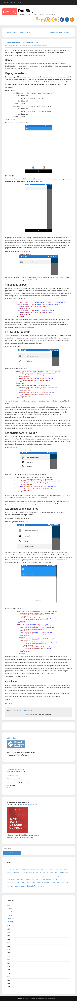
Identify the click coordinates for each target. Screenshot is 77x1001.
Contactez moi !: (12, 788)
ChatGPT (51, 869)
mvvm (24, 876)
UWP (61, 879)
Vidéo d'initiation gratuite (14, 779)
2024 (8, 929)
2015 (8, 960)
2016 (8, 956)
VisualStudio (10, 882)
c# (46, 869)
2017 (8, 953)
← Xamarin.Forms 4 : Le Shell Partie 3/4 (17, 32)
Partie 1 (12, 63)
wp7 (67, 882)
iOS (40, 45)
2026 (38, 914)
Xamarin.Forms (18, 710)
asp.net (24, 869)
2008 (8, 983)
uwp (57, 879)
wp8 (8, 886)
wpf (12, 886)
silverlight (20, 879)
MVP (19, 876)
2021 (8, 939)
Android (36, 45)
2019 (8, 946)
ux (64, 879)
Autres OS (31, 45)
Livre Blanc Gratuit (12, 775)
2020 (8, 942)
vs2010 (18, 882)
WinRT (63, 882)
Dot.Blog (26, 10)
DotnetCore (16, 872)
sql (33, 879)
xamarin (17, 886)
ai (7, 869)
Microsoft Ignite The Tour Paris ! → (61, 32)
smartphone (27, 879)
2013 (8, 966)
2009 (8, 980)
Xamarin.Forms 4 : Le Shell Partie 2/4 (21, 42)
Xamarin (44, 45)
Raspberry (56, 876)
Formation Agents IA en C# (16, 769)
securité (63, 876)
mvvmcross (31, 876)
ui (31, 710)
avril (9, 912)
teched (43, 879)
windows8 (47, 882)
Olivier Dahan (11, 738)
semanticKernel (11, 879)
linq (47, 872)
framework (29, 872)
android (25, 710)
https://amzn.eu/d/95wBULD (28, 804)
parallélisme (39, 876)
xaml (42, 886)
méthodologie (64, 872)
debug (65, 869)
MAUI (56, 872)
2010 (8, 976)
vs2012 (23, 882)
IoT (44, 872)
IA (34, 872)
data (61, 869)
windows (33, 882)
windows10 (40, 882)
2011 (8, 973)
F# (24, 872)
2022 (8, 936)
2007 (8, 987)
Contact (19, 2)
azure (38, 869)
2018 (8, 949)
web (28, 882)
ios (29, 710)
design (9, 872)
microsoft (14, 876)
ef (20, 872)
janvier (10, 922)
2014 (8, 963)
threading (48, 879)
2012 (8, 970)
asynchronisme (31, 869)
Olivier (23, 45)
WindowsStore (55, 882)
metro (8, 876)
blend (42, 869)
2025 (8, 925)
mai (9, 908)
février (10, 918)
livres (51, 872)
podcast (45, 876)
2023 (8, 932)
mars (9, 915)
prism (50, 876)
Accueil (5, 2)
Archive (12, 2)
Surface (38, 879)
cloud (57, 869)
